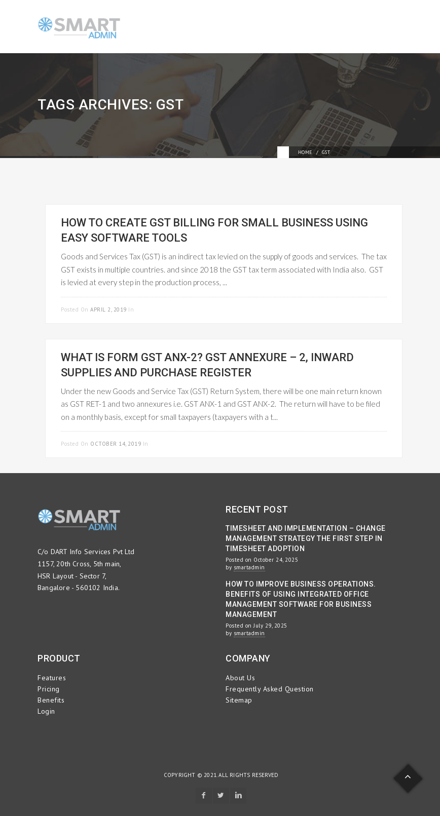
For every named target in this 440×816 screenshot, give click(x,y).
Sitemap (239, 700)
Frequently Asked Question (270, 688)
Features (52, 677)
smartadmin (249, 567)
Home (305, 152)
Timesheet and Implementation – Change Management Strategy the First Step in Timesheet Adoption (306, 538)
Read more (370, 308)
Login (46, 711)
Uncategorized (173, 443)
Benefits (51, 700)
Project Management (167, 309)
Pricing (49, 688)
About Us (240, 677)
